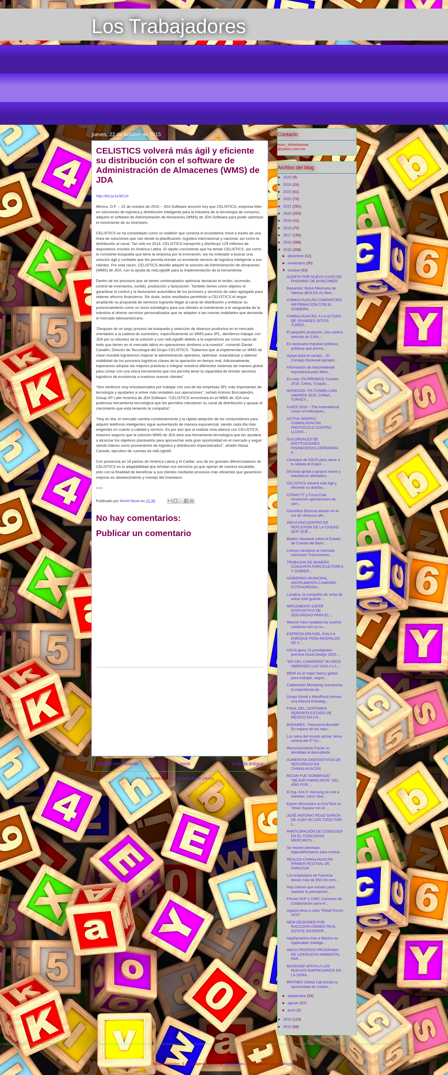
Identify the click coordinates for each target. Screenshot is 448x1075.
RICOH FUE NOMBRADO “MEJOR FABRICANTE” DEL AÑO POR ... (313, 780)
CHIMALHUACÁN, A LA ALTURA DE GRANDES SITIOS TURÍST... (314, 320)
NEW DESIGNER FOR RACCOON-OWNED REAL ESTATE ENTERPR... (311, 926)
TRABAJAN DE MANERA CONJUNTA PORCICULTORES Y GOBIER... (315, 566)
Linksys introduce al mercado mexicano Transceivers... (311, 552)
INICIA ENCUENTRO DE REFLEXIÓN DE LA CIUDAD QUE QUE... (313, 527)
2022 (288, 199)
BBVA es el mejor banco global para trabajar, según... (312, 675)
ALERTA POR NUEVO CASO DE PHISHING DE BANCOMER (314, 279)
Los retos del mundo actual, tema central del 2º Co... (314, 738)
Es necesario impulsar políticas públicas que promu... (312, 346)
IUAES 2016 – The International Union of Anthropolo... (313, 409)
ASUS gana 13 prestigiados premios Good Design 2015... (313, 652)
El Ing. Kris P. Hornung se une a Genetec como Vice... (313, 794)
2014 (288, 1019)
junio (292, 1010)
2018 (288, 228)
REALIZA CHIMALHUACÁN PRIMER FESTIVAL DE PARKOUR (310, 863)
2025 (288, 177)
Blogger (288, 1064)
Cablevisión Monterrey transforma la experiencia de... (314, 687)
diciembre (296, 256)
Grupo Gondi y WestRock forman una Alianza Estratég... (314, 698)
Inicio (185, 763)
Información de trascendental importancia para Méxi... (311, 369)
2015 (288, 249)
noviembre (297, 263)
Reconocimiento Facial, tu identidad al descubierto (308, 750)
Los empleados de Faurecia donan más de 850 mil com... (313, 877)
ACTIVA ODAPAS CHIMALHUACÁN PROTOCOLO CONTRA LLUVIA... (309, 425)
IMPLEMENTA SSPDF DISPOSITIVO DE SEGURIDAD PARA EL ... (310, 610)
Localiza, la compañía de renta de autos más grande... (314, 596)
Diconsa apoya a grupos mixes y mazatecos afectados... (313, 473)
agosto (294, 1003)
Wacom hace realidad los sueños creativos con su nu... (314, 624)
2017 (288, 235)
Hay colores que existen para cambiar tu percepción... (311, 889)
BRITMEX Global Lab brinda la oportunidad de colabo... (312, 984)
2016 (288, 242)
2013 (288, 1026)
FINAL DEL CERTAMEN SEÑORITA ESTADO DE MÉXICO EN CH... (309, 712)
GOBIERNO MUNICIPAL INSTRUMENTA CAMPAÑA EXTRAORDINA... (311, 582)
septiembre (297, 996)
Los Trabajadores (168, 26)
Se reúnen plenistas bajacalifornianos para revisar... (314, 849)
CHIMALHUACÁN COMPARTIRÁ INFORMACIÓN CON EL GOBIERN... (314, 304)
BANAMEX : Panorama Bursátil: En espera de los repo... (313, 726)
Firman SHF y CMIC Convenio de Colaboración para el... (314, 901)
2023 (288, 192)
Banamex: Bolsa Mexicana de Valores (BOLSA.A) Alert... (311, 290)
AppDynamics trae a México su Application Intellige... (312, 940)
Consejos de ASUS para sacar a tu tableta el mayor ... (313, 462)
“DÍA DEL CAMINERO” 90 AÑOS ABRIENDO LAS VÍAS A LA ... (314, 663)
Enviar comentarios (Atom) (191, 778)
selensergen (235, 1064)
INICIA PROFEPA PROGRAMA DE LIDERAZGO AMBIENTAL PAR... (313, 954)
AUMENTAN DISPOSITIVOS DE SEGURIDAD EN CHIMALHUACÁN (314, 764)
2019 (288, 220)
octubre (294, 270)
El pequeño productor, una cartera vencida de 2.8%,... (315, 334)
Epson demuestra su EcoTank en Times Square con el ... (314, 806)
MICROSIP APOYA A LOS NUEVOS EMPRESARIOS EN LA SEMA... (314, 970)
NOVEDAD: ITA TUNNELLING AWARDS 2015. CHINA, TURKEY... (312, 395)
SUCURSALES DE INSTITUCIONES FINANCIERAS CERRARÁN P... (312, 446)
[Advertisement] (224, 85)
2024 (288, 184)
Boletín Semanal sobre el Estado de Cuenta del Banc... (314, 541)
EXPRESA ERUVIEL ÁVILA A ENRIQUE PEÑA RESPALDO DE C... (313, 638)
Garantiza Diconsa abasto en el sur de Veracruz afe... (312, 513)
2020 (288, 213)
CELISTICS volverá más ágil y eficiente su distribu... (312, 485)
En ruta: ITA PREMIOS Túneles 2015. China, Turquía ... (312, 381)
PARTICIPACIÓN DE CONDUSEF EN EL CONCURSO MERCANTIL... (315, 835)
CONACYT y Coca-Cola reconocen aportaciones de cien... (311, 499)
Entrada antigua (247, 763)
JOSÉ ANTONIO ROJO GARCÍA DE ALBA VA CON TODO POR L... (314, 819)
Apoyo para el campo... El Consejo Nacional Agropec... (312, 357)
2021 (288, 206)
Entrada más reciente (117, 763)
